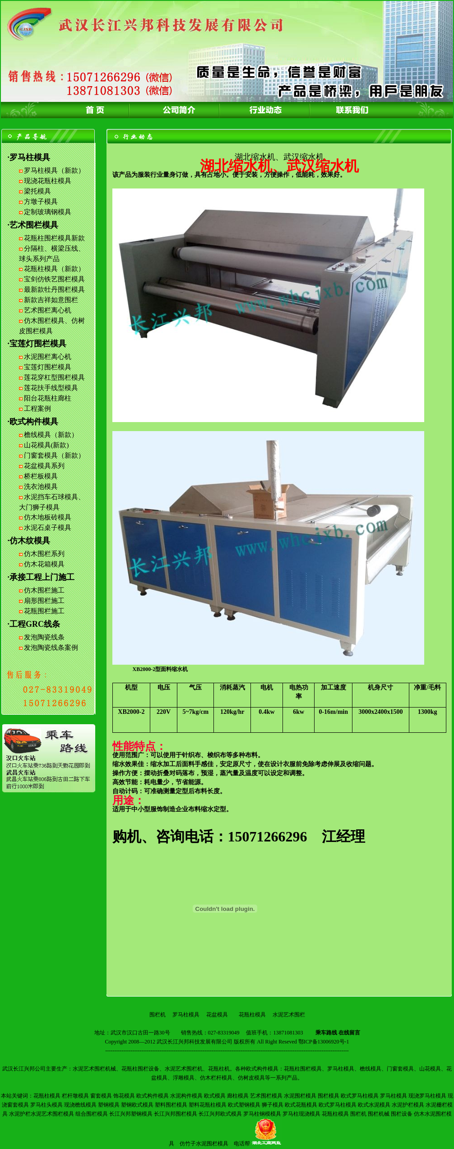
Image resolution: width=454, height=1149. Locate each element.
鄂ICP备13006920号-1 (323, 1042)
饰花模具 (124, 1096)
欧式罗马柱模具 (360, 1096)
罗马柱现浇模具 (301, 1114)
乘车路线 (326, 1033)
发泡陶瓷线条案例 (51, 647)
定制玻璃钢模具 (47, 212)
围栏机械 (378, 1114)
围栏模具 (328, 1096)
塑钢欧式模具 (137, 1105)
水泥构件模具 (186, 1096)
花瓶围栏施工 (44, 611)
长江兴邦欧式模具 (220, 1114)
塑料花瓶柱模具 (208, 1105)
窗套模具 (101, 1096)
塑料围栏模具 (171, 1105)
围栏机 (157, 1014)
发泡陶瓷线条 (44, 637)
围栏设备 (401, 1114)
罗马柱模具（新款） (54, 170)
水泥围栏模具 (300, 1096)
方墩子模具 (41, 201)
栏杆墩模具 (75, 1096)
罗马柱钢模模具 (262, 1114)
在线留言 (349, 1033)
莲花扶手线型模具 (51, 387)
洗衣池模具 (41, 486)
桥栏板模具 (41, 476)
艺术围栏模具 (266, 1096)
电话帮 (242, 1143)
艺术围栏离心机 (47, 310)
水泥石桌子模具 (47, 527)
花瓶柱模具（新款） (54, 268)
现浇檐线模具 (80, 1105)
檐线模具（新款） (51, 434)
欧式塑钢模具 (244, 1105)
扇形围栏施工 (44, 600)
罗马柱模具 (185, 1014)
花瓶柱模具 (252, 1014)
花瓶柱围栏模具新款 (54, 238)
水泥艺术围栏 (289, 1014)
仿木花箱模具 (44, 564)
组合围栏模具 (91, 1114)
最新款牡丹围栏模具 (54, 289)
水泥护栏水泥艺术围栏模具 (41, 1114)
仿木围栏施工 (44, 590)
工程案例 (37, 408)
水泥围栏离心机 (47, 356)
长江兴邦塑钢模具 (131, 1114)
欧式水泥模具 (374, 1105)
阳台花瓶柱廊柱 (47, 398)
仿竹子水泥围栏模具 (204, 1143)
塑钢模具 (109, 1105)
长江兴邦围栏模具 (175, 1114)
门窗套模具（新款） (54, 455)
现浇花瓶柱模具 (47, 180)
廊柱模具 (238, 1096)
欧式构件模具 (152, 1096)
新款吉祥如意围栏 (51, 299)
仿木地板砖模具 (47, 517)
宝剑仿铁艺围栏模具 (54, 279)
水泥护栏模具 (408, 1105)
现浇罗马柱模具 (427, 1096)
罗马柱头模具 (46, 1105)
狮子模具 (272, 1105)
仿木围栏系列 (44, 553)
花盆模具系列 (44, 465)
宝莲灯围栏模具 (47, 367)
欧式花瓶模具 (301, 1105)
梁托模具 (37, 191)
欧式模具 (215, 1096)
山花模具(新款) (46, 445)
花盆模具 (217, 1014)
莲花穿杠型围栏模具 (54, 377)
